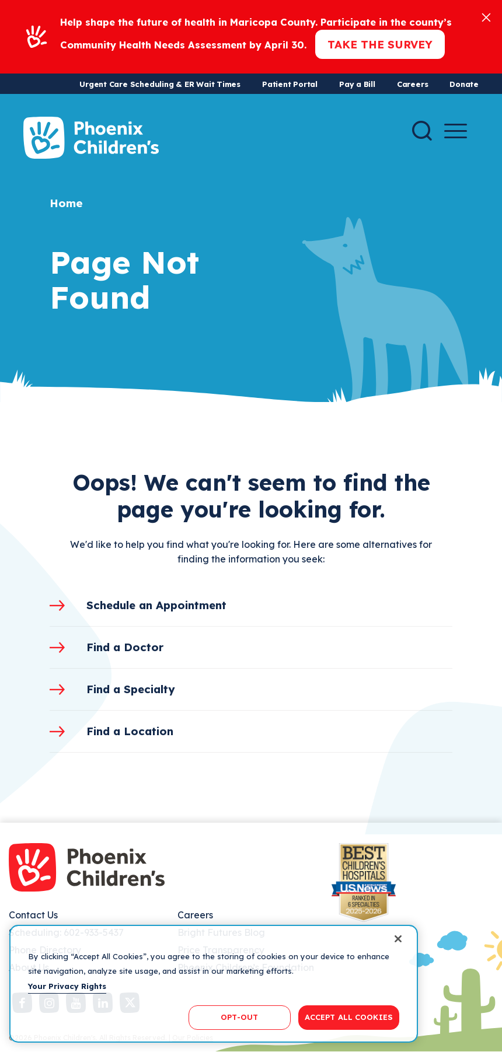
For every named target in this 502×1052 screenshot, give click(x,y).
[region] (213, 984)
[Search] (422, 130)
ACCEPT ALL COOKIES (349, 1017)
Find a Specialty (130, 689)
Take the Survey (380, 44)
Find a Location (129, 731)
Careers (412, 84)
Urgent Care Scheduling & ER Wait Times (159, 84)
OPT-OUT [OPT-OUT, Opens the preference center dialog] (239, 1017)
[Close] (486, 16)
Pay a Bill (357, 84)
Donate (464, 84)
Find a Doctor (124, 647)
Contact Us (33, 915)
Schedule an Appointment (156, 605)
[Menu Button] (455, 131)
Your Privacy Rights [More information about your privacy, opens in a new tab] (67, 986)
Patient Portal (290, 84)
